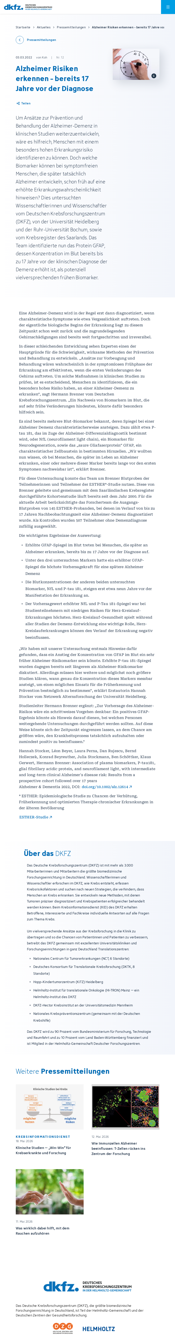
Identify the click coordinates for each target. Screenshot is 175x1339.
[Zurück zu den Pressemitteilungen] (36, 40)
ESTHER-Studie (33, 817)
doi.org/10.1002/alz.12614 (105, 787)
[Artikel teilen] (23, 103)
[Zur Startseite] (28, 7)
